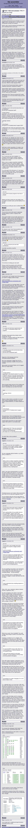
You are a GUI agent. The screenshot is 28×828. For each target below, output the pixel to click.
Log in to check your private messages (12, 6)
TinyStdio (9, 498)
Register (16, 5)
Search (13, 5)
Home (10, 5)
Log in (21, 6)
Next (10, 14)
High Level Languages (13, 10)
